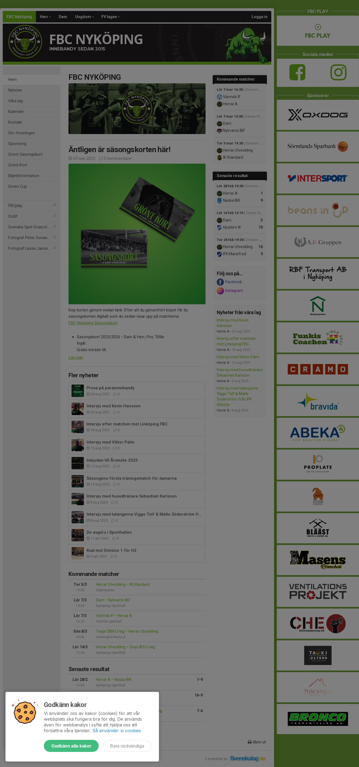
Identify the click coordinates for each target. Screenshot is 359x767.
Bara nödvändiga (127, 746)
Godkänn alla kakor (71, 746)
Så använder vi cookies (116, 730)
